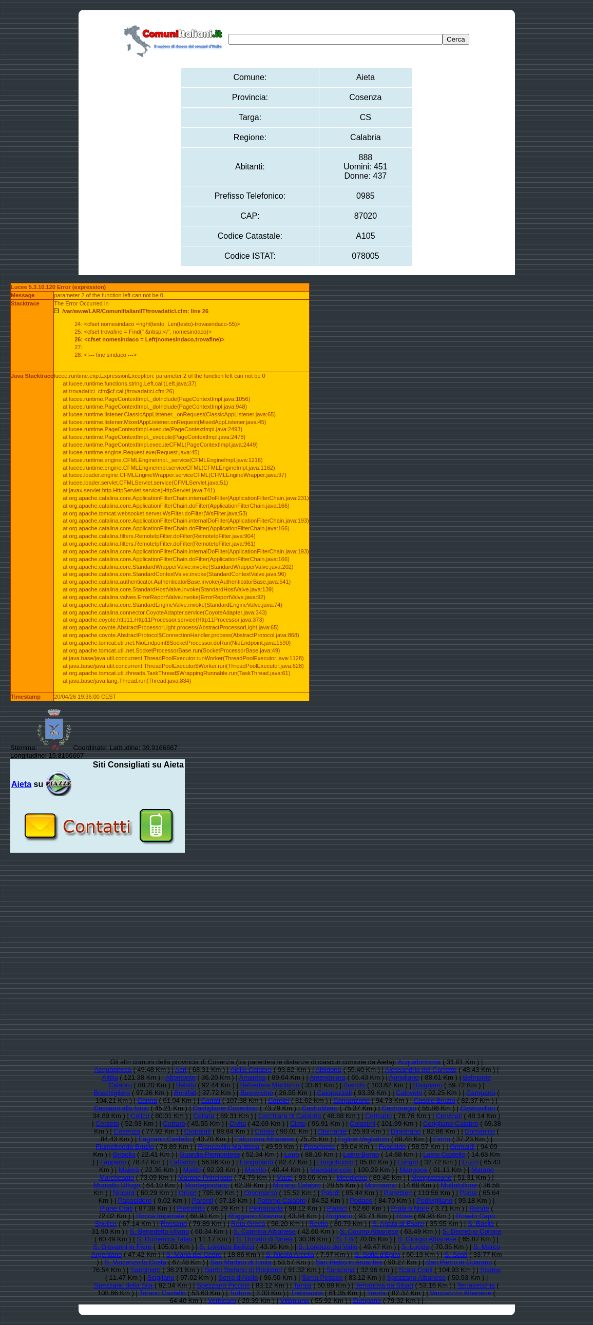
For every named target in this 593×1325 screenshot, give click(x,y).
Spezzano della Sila (123, 1285)
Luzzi (470, 1162)
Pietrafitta (191, 1208)
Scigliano (161, 1277)
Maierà (129, 1170)
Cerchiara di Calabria (289, 1116)
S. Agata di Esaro (398, 1223)
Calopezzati (334, 1093)
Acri (180, 1069)
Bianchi (354, 1085)
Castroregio (398, 1108)
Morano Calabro (297, 1185)
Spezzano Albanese (416, 1277)
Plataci (337, 1208)
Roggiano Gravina (255, 1216)
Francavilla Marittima (229, 1146)
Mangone (413, 1170)
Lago (291, 1154)
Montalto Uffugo (117, 1185)
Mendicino (352, 1177)
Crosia (264, 1131)
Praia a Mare (410, 1208)
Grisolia (123, 1154)
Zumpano (367, 1300)
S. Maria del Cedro (193, 1254)
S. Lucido (415, 1247)
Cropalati (197, 1131)
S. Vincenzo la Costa (135, 1262)
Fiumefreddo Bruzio (124, 1146)
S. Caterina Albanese (264, 1231)
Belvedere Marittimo (269, 1085)
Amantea (252, 1077)
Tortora (239, 1293)
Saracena (340, 1270)
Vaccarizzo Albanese (460, 1293)
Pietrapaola (266, 1208)
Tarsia (303, 1285)
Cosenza (126, 1131)
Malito (192, 1170)
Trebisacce (307, 1293)
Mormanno (380, 1185)
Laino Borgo (361, 1154)
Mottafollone (459, 1185)
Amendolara (328, 1077)
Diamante (332, 1131)
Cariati (211, 1100)
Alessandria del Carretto (420, 1069)
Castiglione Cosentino (225, 1108)
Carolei (278, 1100)
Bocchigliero (111, 1093)
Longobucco (335, 1162)
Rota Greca (248, 1223)
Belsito (186, 1085)
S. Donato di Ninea (265, 1239)
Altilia (110, 1077)
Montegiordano (206, 1185)
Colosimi (362, 1123)
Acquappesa (112, 1069)
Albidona (328, 1069)
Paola (468, 1193)
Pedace (361, 1200)
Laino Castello (444, 1154)
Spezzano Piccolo (223, 1285)
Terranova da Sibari (384, 1285)
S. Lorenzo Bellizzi (226, 1247)
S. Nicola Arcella (289, 1254)
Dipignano (406, 1131)
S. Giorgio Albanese (426, 1239)
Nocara (124, 1193)
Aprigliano (404, 1077)
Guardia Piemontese (209, 1154)
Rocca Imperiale (160, 1216)
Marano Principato (205, 1177)
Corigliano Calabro (451, 1123)
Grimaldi (462, 1146)
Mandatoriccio (331, 1170)
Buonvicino (256, 1093)
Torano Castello (162, 1293)
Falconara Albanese (264, 1139)
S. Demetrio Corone (472, 1231)
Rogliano (339, 1216)
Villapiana (294, 1300)
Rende (479, 1208)
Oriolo (188, 1193)
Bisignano (427, 1085)
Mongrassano (431, 1177)
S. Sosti (456, 1254)
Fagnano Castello (165, 1139)
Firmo (441, 1139)
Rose (404, 1216)
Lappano (113, 1162)
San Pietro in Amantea (349, 1262)
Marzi (284, 1177)
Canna (147, 1100)
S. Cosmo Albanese (369, 1231)
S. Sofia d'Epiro (377, 1254)
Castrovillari (477, 1108)
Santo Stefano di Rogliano (243, 1270)
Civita (237, 1123)
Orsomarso (260, 1193)
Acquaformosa (419, 1062)
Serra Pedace (322, 1277)
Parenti (202, 1200)
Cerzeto (107, 1123)
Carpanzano (351, 1100)
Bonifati (185, 1093)
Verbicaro (222, 1300)
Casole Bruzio (434, 1100)
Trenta (376, 1293)
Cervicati (449, 1116)
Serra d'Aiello (238, 1277)
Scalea (490, 1270)
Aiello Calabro (251, 1069)
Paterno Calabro (281, 1200)
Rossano (174, 1223)
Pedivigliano (434, 1200)
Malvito (255, 1170)
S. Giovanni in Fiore (122, 1247)
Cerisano (378, 1116)
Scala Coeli (416, 1270)
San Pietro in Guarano (459, 1262)
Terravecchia (476, 1285)
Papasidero (135, 1200)
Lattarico (183, 1162)
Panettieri (398, 1193)
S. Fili (345, 1239)
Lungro (407, 1162)
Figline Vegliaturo (363, 1139)
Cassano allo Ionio (121, 1108)
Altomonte (180, 1077)
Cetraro (174, 1123)
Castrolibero (320, 1108)
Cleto (297, 1123)
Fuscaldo (392, 1146)
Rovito (318, 1223)
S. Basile (481, 1223)
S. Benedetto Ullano (159, 1231)
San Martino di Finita (241, 1262)
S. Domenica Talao (165, 1239)
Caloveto (409, 1093)
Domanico (480, 1131)
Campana (480, 1093)
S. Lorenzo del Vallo (327, 1247)
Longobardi (256, 1162)
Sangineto (145, 1270)
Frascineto (319, 1146)
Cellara (203, 1116)
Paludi (330, 1193)
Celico (140, 1116)
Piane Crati (116, 1208)
